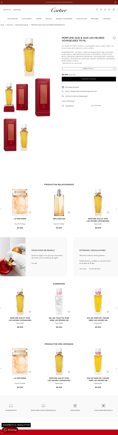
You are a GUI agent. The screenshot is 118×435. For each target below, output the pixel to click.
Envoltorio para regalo (103, 410)
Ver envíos (83, 269)
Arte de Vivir (81, 19)
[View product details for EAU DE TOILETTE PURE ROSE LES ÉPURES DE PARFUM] (59, 308)
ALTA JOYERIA (27, 19)
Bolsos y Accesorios (64, 19)
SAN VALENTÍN (13, 19)
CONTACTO (7, 10)
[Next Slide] (116, 2)
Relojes (49, 19)
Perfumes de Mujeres (21, 25)
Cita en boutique (68, 101)
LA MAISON (106, 19)
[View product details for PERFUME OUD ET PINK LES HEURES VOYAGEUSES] (98, 209)
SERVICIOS (17, 10)
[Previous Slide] (2, 2)
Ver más (34, 263)
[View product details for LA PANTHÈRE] (20, 209)
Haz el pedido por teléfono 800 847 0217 (81, 91)
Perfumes (95, 19)
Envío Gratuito (10, 410)
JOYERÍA (39, 19)
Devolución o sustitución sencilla (43, 410)
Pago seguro (75, 410)
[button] (97, 10)
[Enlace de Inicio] (2, 25)
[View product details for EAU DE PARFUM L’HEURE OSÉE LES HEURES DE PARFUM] (98, 308)
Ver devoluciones (94, 269)
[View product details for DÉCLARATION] (59, 209)
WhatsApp (12, 430)
